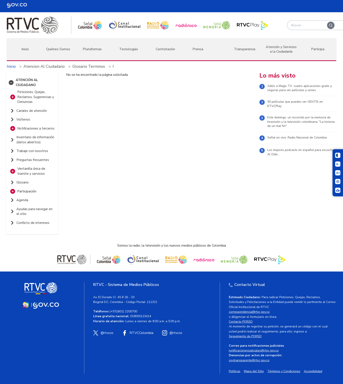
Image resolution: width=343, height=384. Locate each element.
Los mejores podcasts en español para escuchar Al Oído (301, 152)
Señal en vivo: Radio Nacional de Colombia (297, 137)
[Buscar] (330, 25)
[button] (11, 82)
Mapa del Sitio (254, 371)
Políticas (234, 371)
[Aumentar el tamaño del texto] (337, 172)
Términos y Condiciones (283, 371)
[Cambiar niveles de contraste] (337, 155)
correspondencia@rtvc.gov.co (249, 312)
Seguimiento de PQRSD (245, 336)
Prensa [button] (197, 49)
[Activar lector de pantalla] (337, 181)
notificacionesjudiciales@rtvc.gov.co (254, 350)
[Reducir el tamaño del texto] (337, 164)
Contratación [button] (165, 49)
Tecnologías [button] (128, 49)
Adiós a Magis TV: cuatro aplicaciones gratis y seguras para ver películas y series (299, 88)
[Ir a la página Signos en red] (337, 190)
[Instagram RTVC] (172, 333)
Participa (317, 49)
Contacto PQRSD (241, 322)
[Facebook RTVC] (137, 333)
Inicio (25, 49)
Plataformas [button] (92, 49)
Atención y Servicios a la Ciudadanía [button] (281, 49)
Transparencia (244, 49)
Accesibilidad (313, 371)
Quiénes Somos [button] (58, 49)
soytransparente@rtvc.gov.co (249, 360)
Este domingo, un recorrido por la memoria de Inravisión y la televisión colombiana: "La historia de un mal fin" (301, 121)
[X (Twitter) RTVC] (103, 333)
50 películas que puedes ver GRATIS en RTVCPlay (295, 104)
